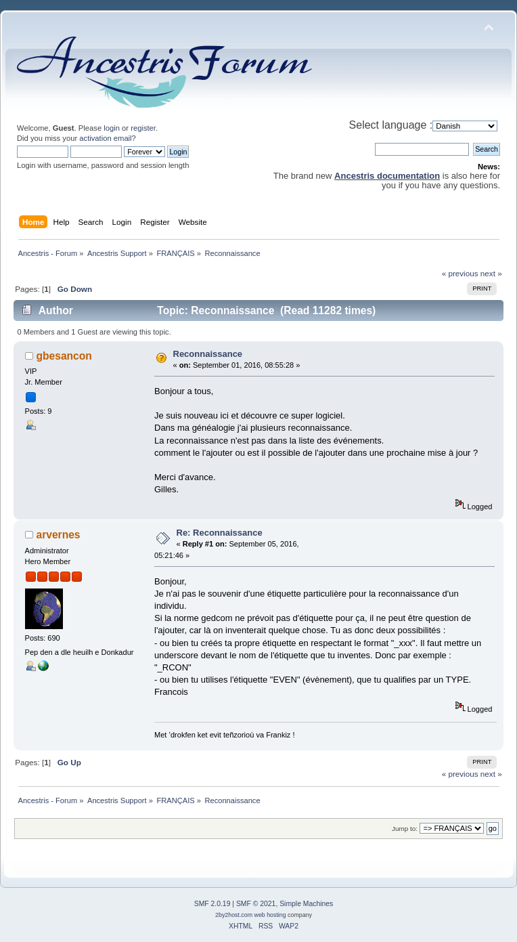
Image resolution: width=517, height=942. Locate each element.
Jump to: (405, 828)
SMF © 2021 (255, 903)
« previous (460, 273)
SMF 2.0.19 (212, 903)
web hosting (270, 915)
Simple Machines (306, 903)
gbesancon (64, 356)
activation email (105, 138)
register (143, 128)
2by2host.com (233, 915)
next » (491, 273)
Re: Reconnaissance (220, 533)
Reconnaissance (208, 354)
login (112, 128)
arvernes (59, 534)
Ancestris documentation (387, 176)
